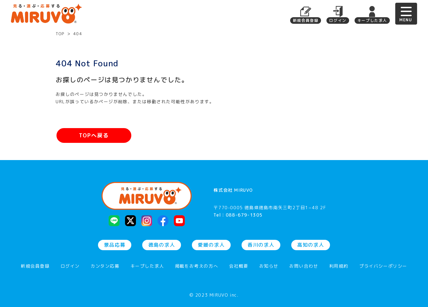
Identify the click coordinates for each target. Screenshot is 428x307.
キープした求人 (372, 20)
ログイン (337, 20)
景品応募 (114, 244)
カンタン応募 (105, 266)
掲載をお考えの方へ (196, 266)
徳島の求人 (161, 244)
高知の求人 (310, 244)
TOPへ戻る (94, 135)
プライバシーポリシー (383, 266)
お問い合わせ (303, 266)
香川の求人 (261, 244)
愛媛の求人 (211, 244)
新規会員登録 (306, 20)
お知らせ (268, 266)
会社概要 (238, 266)
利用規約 (338, 266)
